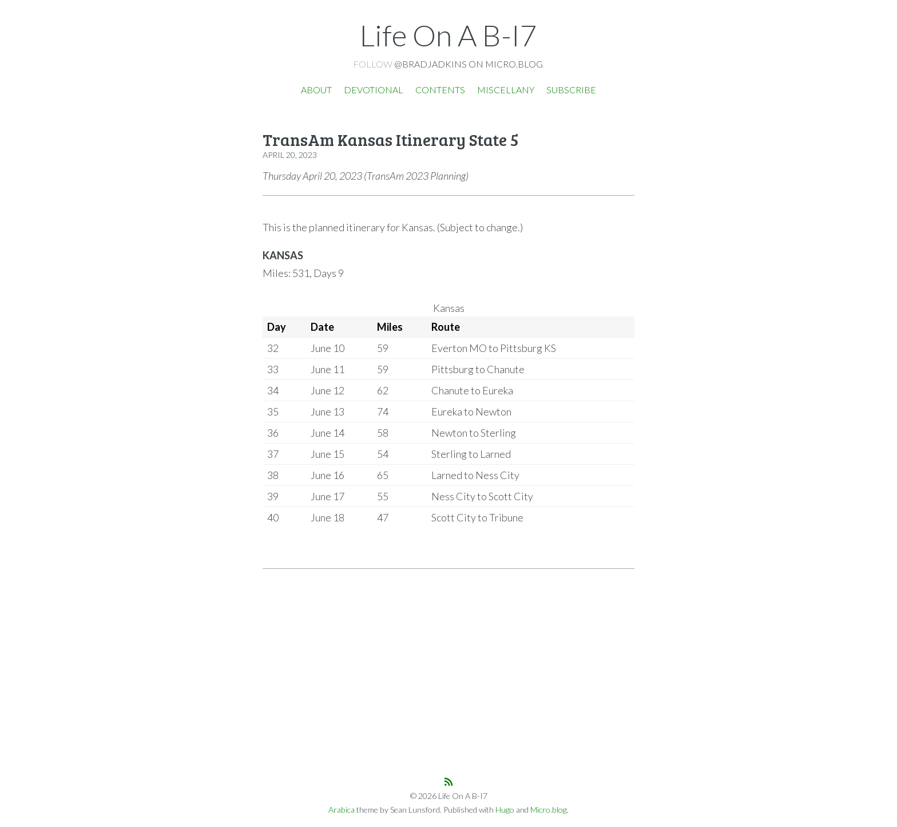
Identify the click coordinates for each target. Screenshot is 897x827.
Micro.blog (548, 809)
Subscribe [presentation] (571, 89)
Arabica (341, 809)
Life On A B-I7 (448, 35)
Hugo (504, 809)
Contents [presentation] (440, 89)
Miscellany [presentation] (505, 89)
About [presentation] (316, 89)
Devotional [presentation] (373, 89)
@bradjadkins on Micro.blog (468, 63)
